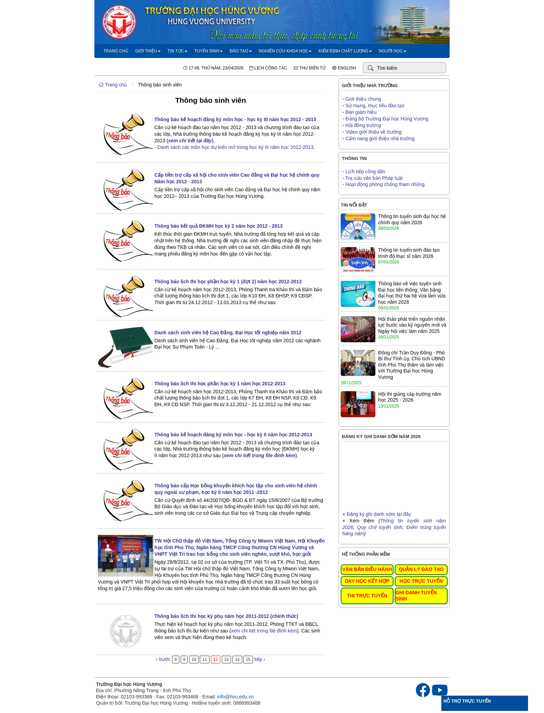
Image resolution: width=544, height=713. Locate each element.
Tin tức (177, 51)
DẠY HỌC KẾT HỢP (367, 581)
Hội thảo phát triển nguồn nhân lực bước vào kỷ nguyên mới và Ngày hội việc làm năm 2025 (412, 325)
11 (204, 659)
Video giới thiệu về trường (374, 132)
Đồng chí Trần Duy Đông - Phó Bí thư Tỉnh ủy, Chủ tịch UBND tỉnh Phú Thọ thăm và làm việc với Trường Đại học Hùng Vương (411, 365)
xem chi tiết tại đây (190, 140)
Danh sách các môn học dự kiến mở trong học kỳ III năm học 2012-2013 (236, 147)
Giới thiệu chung (363, 99)
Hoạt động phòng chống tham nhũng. (386, 184)
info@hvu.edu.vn (235, 696)
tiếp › (259, 659)
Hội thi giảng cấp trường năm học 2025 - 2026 (409, 397)
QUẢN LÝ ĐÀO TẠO (421, 569)
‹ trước (163, 659)
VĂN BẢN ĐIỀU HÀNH (367, 569)
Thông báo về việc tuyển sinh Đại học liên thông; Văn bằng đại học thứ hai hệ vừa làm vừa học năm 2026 (411, 293)
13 (226, 659)
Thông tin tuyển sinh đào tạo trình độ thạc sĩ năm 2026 (409, 253)
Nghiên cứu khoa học (285, 51)
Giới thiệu (148, 51)
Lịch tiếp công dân (365, 171)
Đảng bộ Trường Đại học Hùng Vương (387, 118)
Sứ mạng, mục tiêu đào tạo (375, 105)
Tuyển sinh (208, 51)
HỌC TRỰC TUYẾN (421, 581)
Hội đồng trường (363, 125)
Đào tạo (241, 51)
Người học (392, 51)
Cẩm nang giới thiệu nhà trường (380, 138)
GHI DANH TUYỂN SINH (416, 596)
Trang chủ (115, 51)
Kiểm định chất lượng (345, 51)
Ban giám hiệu (361, 112)
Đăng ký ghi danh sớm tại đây (379, 514)
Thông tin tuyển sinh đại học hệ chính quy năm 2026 (412, 219)
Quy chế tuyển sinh (379, 527)
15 (248, 659)
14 (237, 659)
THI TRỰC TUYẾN (367, 595)
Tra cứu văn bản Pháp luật (373, 178)
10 (194, 659)
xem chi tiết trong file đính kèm (264, 631)
